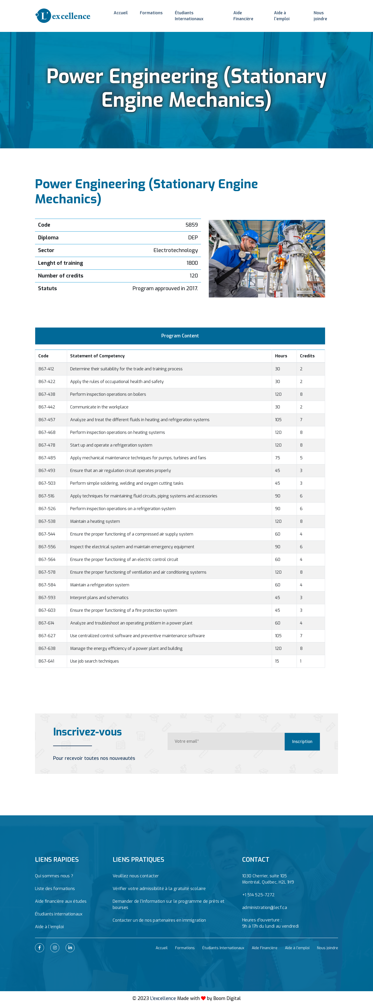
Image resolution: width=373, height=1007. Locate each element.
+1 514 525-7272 (258, 896)
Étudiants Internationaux (196, 14)
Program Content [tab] (180, 337)
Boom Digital (227, 1000)
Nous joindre (325, 14)
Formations (149, 14)
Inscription (302, 742)
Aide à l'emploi (287, 14)
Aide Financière (247, 14)
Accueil (120, 14)
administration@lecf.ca (264, 909)
